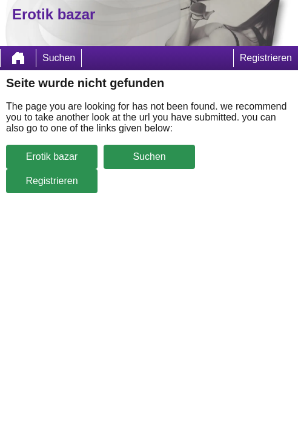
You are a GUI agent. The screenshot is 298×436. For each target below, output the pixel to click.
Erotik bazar (52, 156)
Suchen (58, 58)
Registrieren (266, 58)
